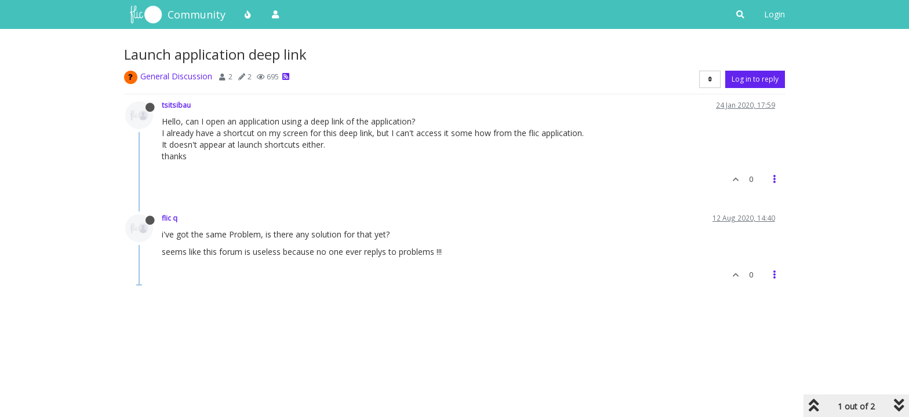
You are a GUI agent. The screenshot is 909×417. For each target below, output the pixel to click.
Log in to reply (755, 79)
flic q (169, 217)
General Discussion (176, 76)
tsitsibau (176, 104)
